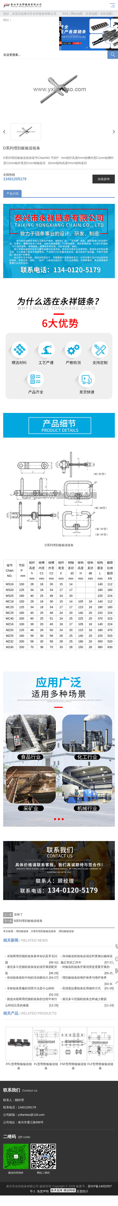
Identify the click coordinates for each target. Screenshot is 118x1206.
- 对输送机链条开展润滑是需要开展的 (85, 967)
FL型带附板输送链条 (46, 1064)
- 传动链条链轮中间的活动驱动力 (26, 977)
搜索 (112, 54)
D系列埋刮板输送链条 (43, 931)
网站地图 (77, 13)
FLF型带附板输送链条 (100, 1064)
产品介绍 (12, 193)
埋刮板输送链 (66, 931)
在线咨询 (104, 179)
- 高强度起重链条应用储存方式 (81, 988)
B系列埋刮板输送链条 (28, 920)
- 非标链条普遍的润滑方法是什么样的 (29, 988)
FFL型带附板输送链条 (19, 1064)
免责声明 (43, 1191)
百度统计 (82, 1191)
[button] (87, 47)
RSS (65, 13)
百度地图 (92, 13)
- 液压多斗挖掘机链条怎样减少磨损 (84, 999)
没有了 (18, 914)
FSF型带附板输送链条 (73, 1064)
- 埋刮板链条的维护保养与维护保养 (84, 977)
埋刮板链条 (22, 931)
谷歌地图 (106, 13)
